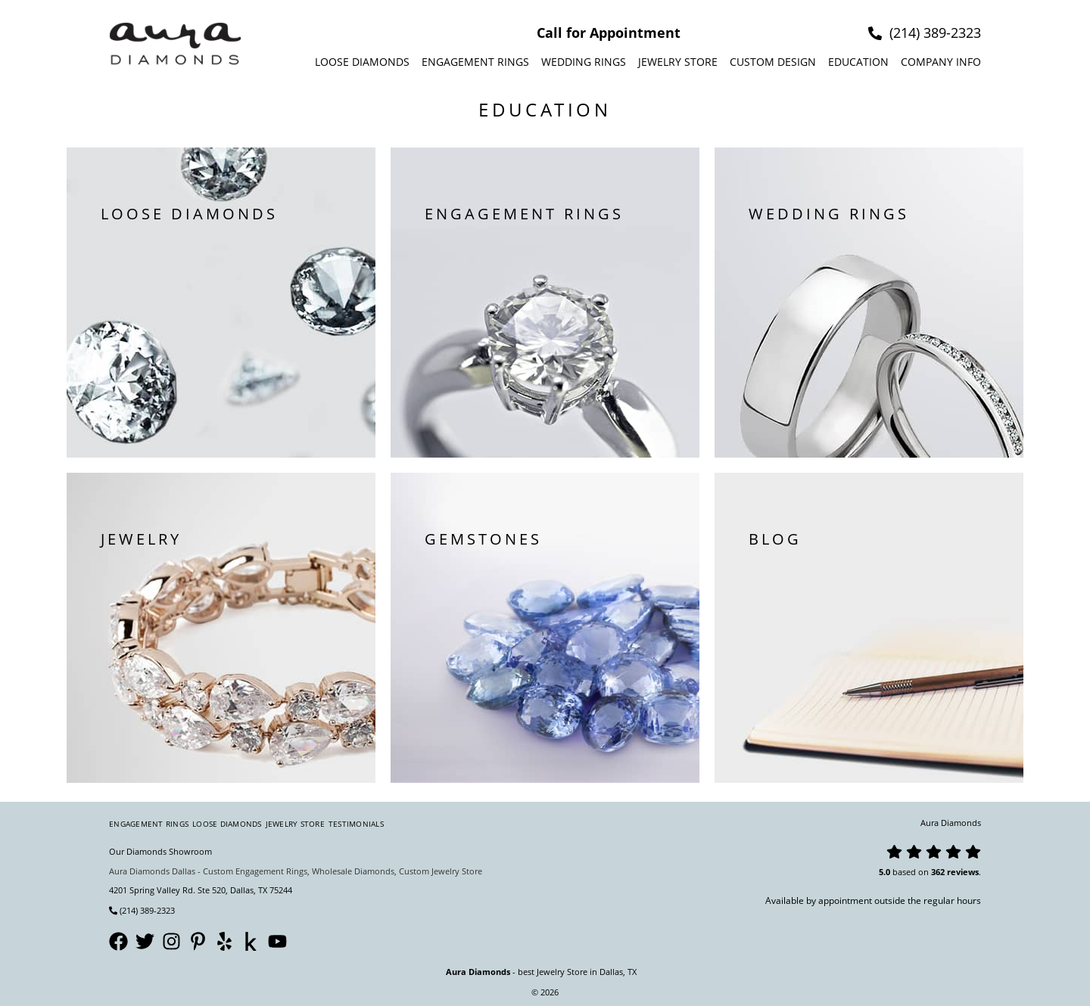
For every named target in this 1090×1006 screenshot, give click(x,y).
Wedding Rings (583, 61)
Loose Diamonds (362, 61)
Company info (941, 61)
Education (858, 61)
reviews (963, 871)
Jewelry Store (678, 61)
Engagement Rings (475, 61)
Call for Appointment (608, 32)
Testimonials (356, 823)
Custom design (773, 61)
